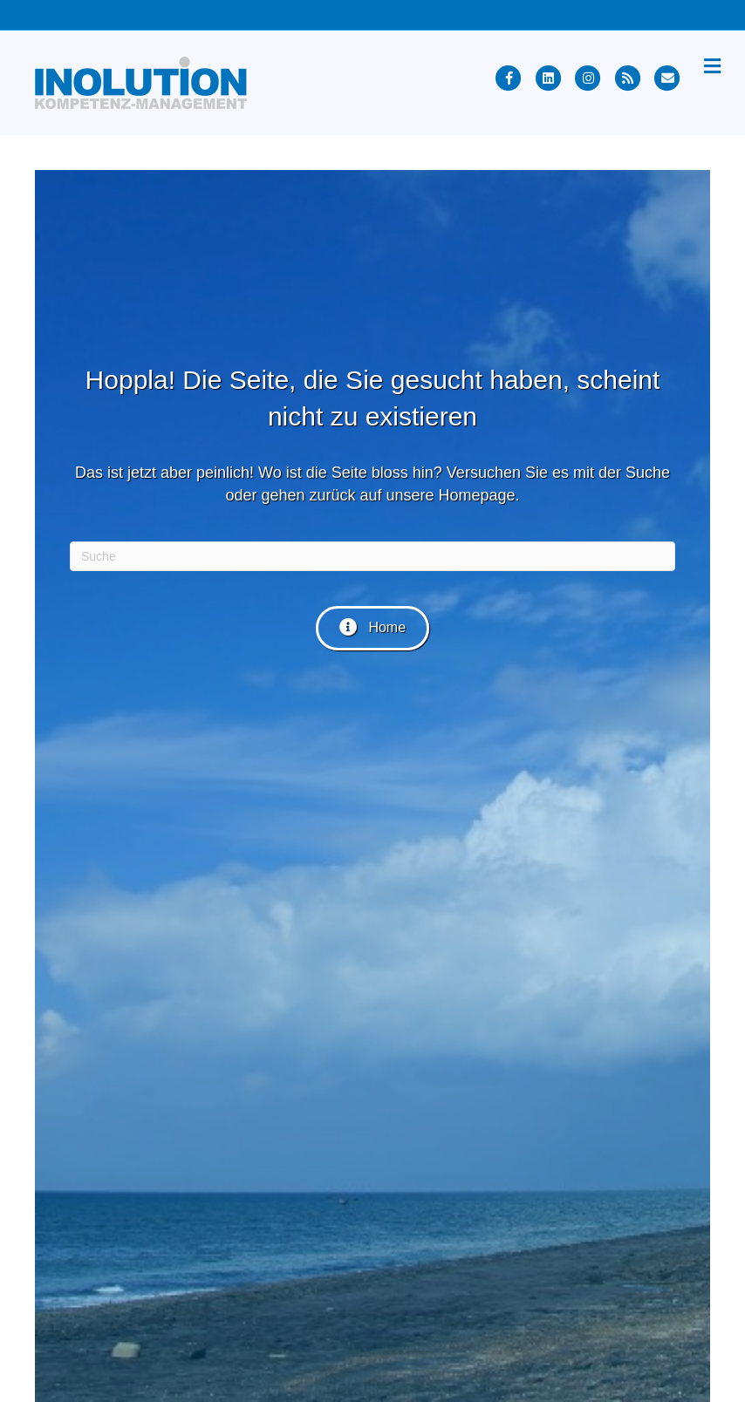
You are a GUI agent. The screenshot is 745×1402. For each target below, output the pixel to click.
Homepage (477, 495)
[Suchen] (372, 556)
